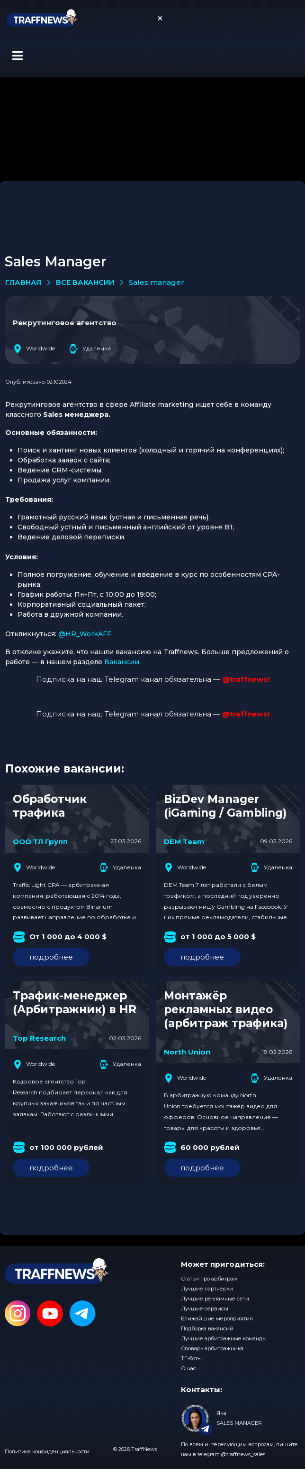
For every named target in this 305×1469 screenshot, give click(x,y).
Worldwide (34, 349)
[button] (17, 55)
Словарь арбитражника (212, 1348)
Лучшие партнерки (207, 1288)
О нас (188, 1368)
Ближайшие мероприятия (217, 1318)
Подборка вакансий (207, 1328)
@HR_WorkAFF (84, 634)
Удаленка (90, 349)
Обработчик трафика (50, 805)
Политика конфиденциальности (47, 1451)
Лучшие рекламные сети (215, 1298)
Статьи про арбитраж (209, 1278)
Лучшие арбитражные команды (224, 1338)
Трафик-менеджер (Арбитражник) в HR (74, 1002)
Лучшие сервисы (204, 1308)
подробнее (51, 956)
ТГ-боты (191, 1358)
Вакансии (121, 662)
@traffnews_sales (243, 1454)
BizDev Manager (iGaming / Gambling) (225, 805)
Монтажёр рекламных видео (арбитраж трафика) (225, 1009)
